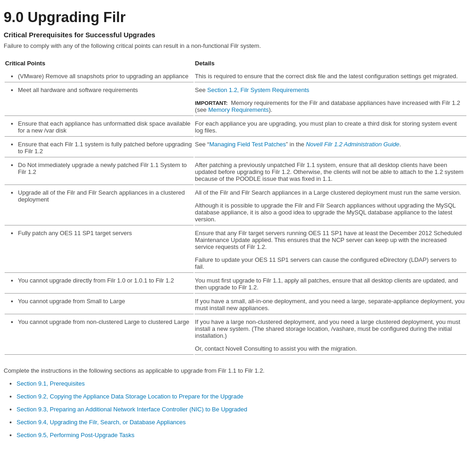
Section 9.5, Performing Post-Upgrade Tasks (75, 435)
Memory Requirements (238, 109)
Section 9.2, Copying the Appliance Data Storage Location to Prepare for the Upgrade (130, 396)
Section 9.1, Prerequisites (51, 383)
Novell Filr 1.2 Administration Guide (352, 144)
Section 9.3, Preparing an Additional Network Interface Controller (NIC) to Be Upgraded (132, 409)
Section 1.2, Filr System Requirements (258, 90)
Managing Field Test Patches (247, 144)
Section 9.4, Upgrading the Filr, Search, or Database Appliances (101, 422)
